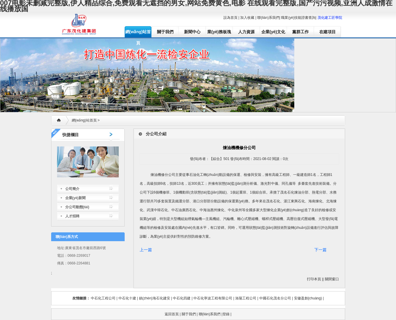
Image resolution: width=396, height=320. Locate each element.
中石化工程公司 (103, 298)
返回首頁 (172, 314)
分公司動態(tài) (77, 207)
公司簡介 (72, 189)
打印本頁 (314, 279)
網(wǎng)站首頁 (138, 33)
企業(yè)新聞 (75, 198)
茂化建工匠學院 (330, 18)
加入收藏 (247, 18)
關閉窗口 (332, 279)
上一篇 (146, 249)
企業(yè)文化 (273, 31)
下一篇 (320, 249)
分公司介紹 (156, 133)
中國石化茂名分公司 (275, 298)
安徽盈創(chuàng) (308, 298)
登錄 (226, 314)
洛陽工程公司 (245, 298)
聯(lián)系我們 (268, 18)
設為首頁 (230, 18)
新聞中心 (192, 31)
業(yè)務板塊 (219, 31)
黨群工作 (300, 31)
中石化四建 (182, 298)
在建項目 (327, 31)
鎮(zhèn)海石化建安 (154, 298)
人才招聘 (72, 216)
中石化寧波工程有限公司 (212, 298)
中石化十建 (127, 298)
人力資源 (246, 31)
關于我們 (165, 31)
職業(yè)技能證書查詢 (298, 18)
